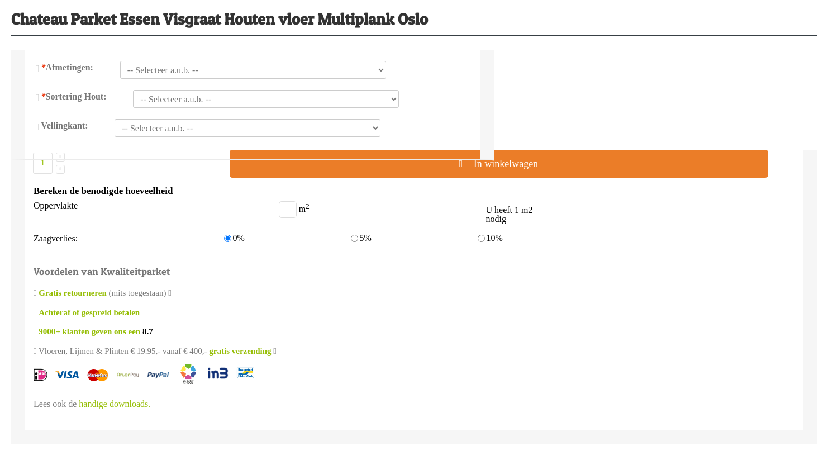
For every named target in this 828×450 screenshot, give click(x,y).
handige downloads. (114, 404)
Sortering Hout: (74, 96)
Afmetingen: (67, 67)
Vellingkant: (64, 125)
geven (102, 331)
